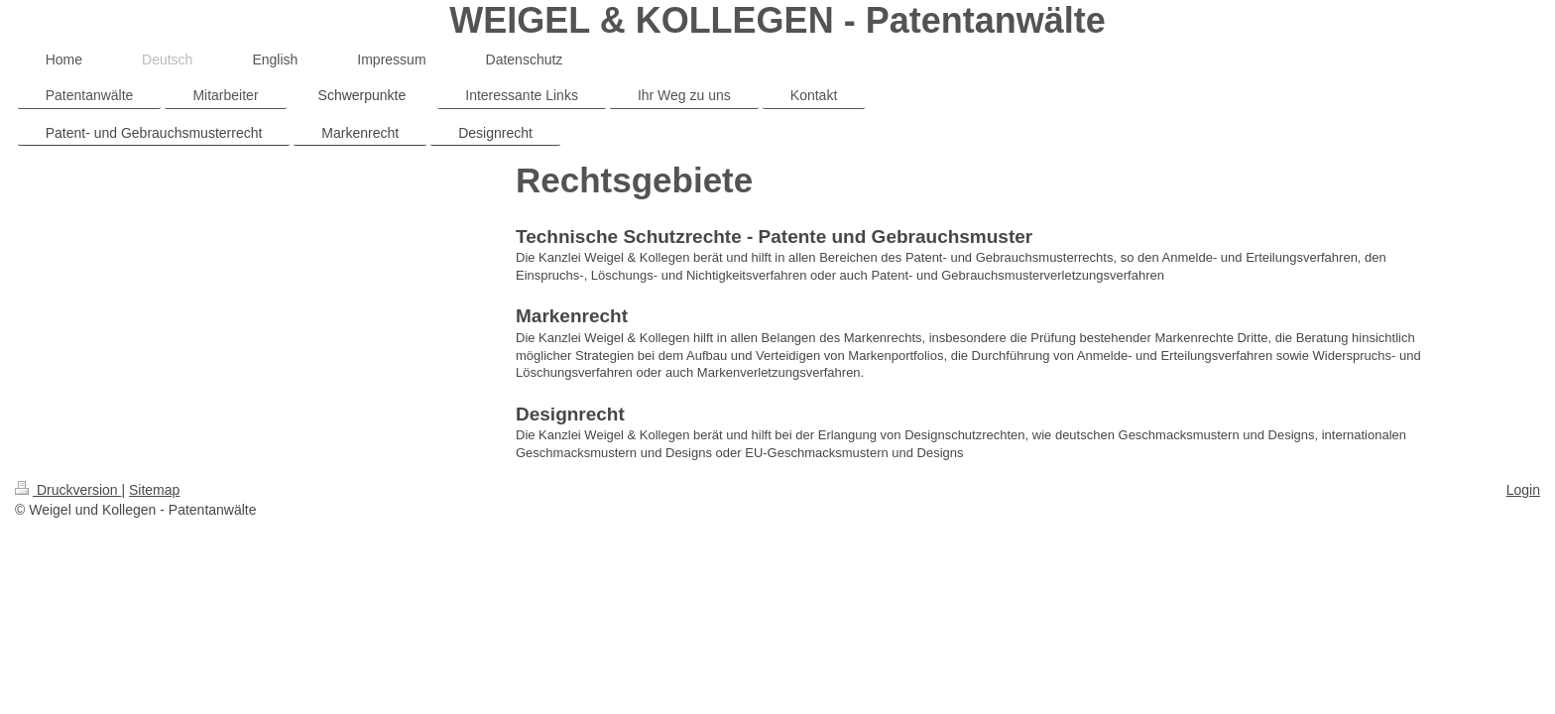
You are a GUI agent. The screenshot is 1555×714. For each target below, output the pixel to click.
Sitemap (154, 490)
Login (1523, 490)
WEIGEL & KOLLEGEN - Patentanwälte (777, 20)
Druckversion (68, 490)
